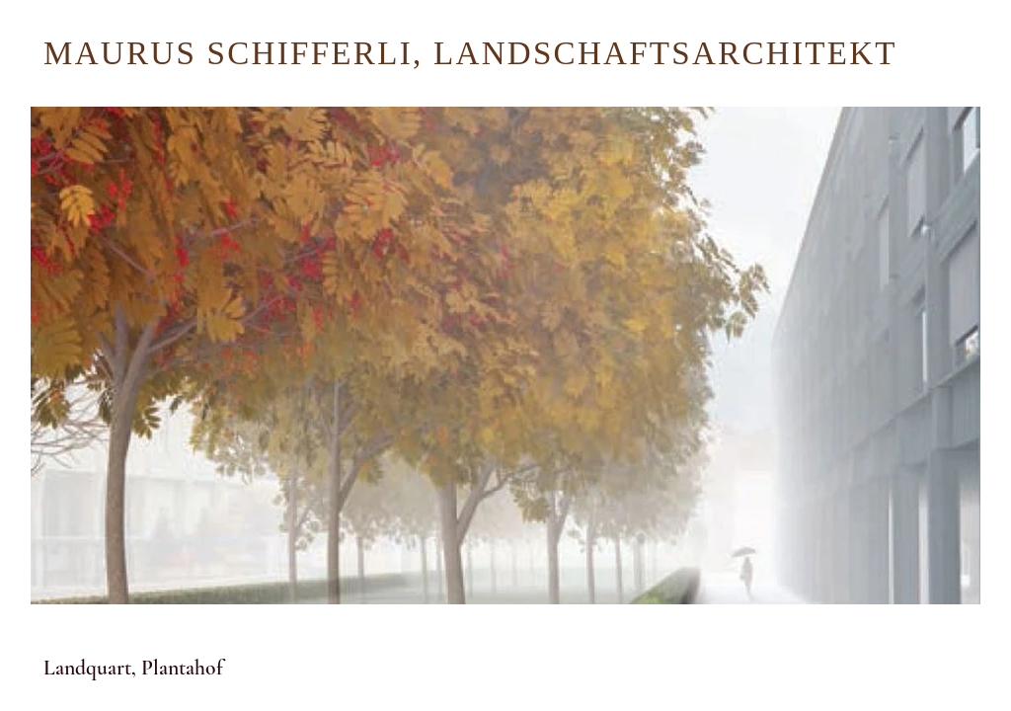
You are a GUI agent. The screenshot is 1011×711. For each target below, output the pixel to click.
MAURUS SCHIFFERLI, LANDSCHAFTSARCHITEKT (470, 53)
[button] (310, 660)
